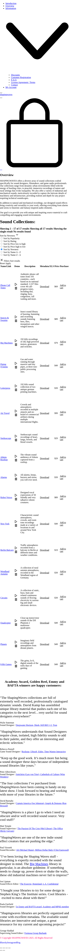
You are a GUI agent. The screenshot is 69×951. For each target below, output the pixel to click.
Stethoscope (5, 438)
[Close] (1, 92)
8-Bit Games (6, 664)
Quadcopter (5, 623)
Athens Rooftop (4, 458)
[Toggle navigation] (1, 97)
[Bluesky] (3, 942)
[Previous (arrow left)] (1, 950)
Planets (3, 644)
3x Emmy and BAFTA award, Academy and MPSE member (42, 907)
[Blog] (18, 942)
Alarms (3, 477)
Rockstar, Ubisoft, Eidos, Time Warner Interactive (44, 751)
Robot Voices (6, 497)
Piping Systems (4, 365)
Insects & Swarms (4, 319)
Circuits (3, 598)
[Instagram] (11, 942)
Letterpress (5, 388)
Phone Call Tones (5, 286)
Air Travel (5, 413)
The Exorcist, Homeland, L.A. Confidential (39, 884)
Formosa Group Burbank (36, 933)
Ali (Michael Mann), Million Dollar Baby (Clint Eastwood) (42, 850)
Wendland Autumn (4, 572)
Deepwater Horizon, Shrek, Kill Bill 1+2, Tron (36, 725)
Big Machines (6, 343)
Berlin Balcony (7, 550)
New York (4, 524)
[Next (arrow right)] (4, 950)
